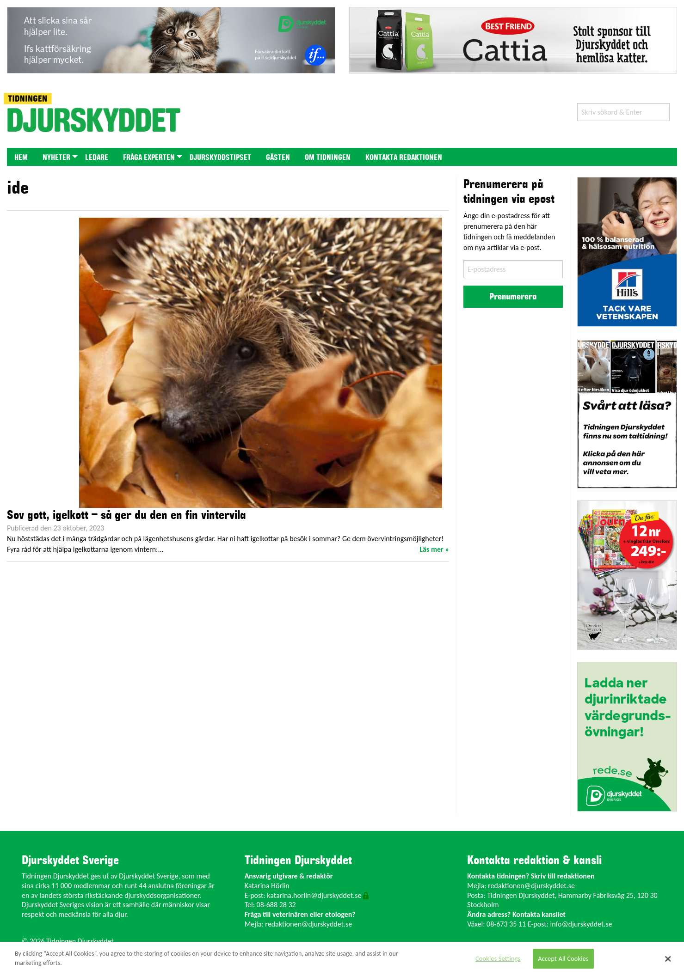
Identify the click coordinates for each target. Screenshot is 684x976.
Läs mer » (434, 549)
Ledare (96, 157)
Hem (21, 157)
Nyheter (56, 157)
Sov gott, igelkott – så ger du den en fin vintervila (126, 515)
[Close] (668, 959)
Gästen (278, 157)
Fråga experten (149, 157)
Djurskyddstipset (220, 157)
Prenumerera (512, 297)
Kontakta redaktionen (403, 157)
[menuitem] (21, 157)
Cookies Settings (497, 958)
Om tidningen (328, 157)
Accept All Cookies (563, 958)
